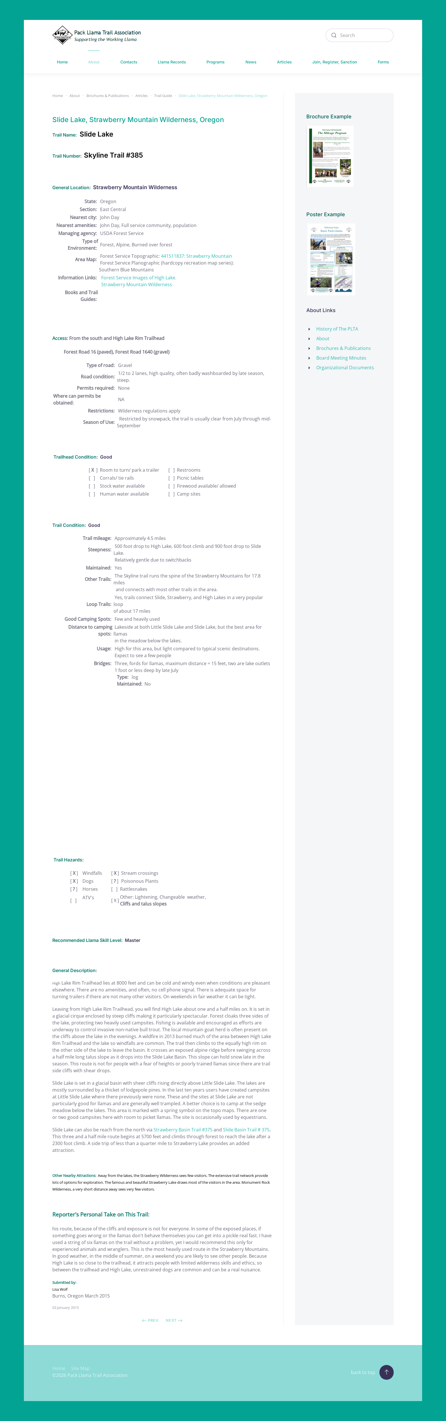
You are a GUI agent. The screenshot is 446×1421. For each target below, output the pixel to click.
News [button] (251, 61)
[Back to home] (98, 35)
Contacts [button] (128, 61)
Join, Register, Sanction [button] (334, 61)
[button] (386, 1372)
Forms (383, 61)
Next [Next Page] (174, 1320)
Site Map (80, 1368)
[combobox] (359, 35)
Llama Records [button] (172, 61)
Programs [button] (216, 61)
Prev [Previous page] (150, 1320)
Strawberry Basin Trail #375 (183, 1130)
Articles (284, 61)
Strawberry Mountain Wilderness (136, 284)
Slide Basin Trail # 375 (246, 1130)
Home (62, 61)
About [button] (94, 61)
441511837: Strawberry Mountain (196, 256)
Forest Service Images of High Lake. (138, 278)
